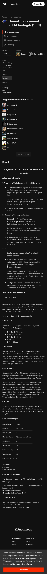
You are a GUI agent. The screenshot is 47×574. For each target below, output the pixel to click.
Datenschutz (30, 544)
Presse (14, 541)
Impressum (30, 539)
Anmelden (38, 4)
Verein (14, 544)
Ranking (9, 44)
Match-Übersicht (12, 40)
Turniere (5, 17)
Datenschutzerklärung (22, 564)
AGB (28, 541)
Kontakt (16, 539)
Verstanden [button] (23, 570)
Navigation (15, 4)
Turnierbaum (11, 36)
